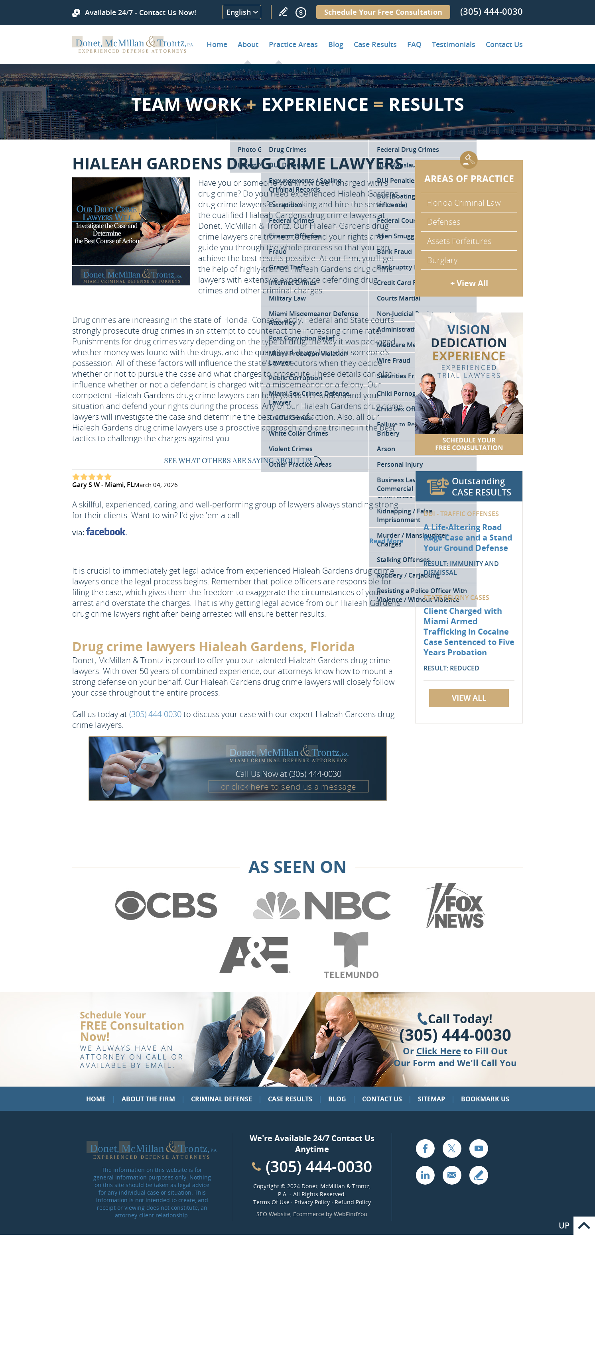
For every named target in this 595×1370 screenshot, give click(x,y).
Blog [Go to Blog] (337, 1099)
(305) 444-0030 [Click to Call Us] (455, 1035)
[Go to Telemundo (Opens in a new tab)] (350, 976)
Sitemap (431, 1099)
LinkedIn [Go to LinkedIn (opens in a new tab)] (425, 1175)
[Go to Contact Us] (469, 384)
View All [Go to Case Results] (469, 698)
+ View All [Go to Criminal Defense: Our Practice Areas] (469, 283)
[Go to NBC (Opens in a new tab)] (322, 927)
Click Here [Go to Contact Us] (438, 1051)
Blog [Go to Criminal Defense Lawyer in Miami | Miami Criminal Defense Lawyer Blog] (335, 44)
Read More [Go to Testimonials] (386, 541)
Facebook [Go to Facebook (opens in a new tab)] (425, 1148)
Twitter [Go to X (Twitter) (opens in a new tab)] (451, 1148)
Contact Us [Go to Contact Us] (382, 1099)
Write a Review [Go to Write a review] (283, 11)
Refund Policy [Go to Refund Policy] (353, 1202)
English (239, 12)
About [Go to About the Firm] (248, 44)
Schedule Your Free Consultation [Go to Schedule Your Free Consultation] (383, 12)
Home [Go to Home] (217, 44)
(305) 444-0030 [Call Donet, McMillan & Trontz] (491, 11)
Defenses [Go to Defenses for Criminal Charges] (443, 221)
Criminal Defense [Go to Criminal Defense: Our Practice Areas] (221, 1099)
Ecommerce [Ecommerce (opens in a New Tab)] (308, 1214)
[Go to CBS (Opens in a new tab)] (165, 927)
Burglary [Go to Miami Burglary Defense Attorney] (442, 260)
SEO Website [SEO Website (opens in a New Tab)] (273, 1214)
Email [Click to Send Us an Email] (451, 1175)
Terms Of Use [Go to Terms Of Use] (271, 1202)
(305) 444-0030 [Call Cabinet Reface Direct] (319, 1166)
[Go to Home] (133, 50)
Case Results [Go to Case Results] (375, 44)
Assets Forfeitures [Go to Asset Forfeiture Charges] (459, 241)
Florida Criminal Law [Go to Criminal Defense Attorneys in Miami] (463, 202)
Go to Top (584, 1226)
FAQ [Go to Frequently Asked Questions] (414, 44)
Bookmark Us (485, 1099)
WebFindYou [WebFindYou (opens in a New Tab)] (350, 1214)
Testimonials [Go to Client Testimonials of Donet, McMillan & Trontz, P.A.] (453, 44)
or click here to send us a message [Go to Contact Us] (289, 786)
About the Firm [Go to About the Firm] (148, 1099)
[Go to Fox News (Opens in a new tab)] (454, 927)
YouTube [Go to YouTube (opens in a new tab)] (478, 1148)
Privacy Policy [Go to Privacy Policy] (312, 1202)
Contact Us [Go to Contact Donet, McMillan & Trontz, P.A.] (504, 44)
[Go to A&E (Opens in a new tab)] (255, 976)
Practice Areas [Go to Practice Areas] (293, 44)
